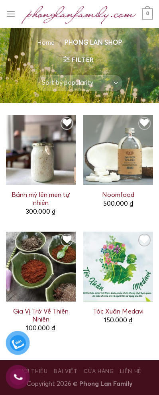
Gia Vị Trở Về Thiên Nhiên (41, 315)
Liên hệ (130, 371)
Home (46, 43)
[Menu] (11, 14)
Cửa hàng (99, 371)
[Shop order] (79, 83)
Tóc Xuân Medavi (118, 311)
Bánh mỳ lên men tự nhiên (41, 199)
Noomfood (118, 195)
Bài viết (65, 371)
